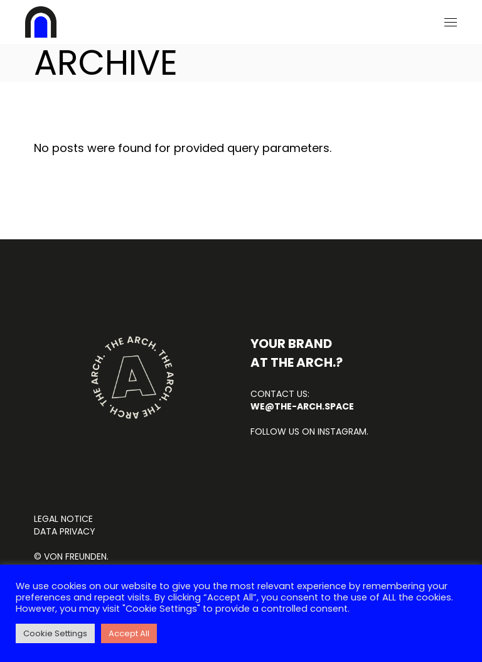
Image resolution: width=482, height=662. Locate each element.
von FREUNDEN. (76, 556)
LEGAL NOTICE (63, 519)
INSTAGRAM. (341, 431)
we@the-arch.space (302, 406)
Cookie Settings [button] (55, 633)
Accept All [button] (129, 633)
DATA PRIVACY (64, 531)
